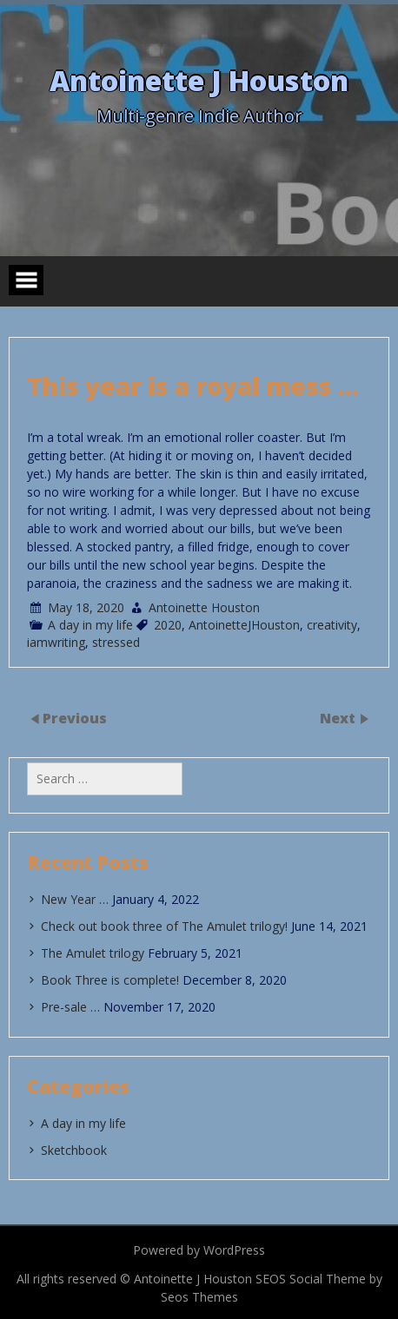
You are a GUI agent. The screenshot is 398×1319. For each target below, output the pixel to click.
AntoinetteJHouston (244, 625)
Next (339, 718)
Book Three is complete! (110, 980)
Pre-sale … (70, 1007)
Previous (75, 718)
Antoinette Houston (204, 607)
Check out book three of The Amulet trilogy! (164, 926)
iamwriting (56, 642)
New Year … (75, 899)
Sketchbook (74, 1150)
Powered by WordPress (199, 1250)
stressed (116, 642)
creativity (332, 625)
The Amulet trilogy (92, 953)
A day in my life (90, 625)
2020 (168, 625)
